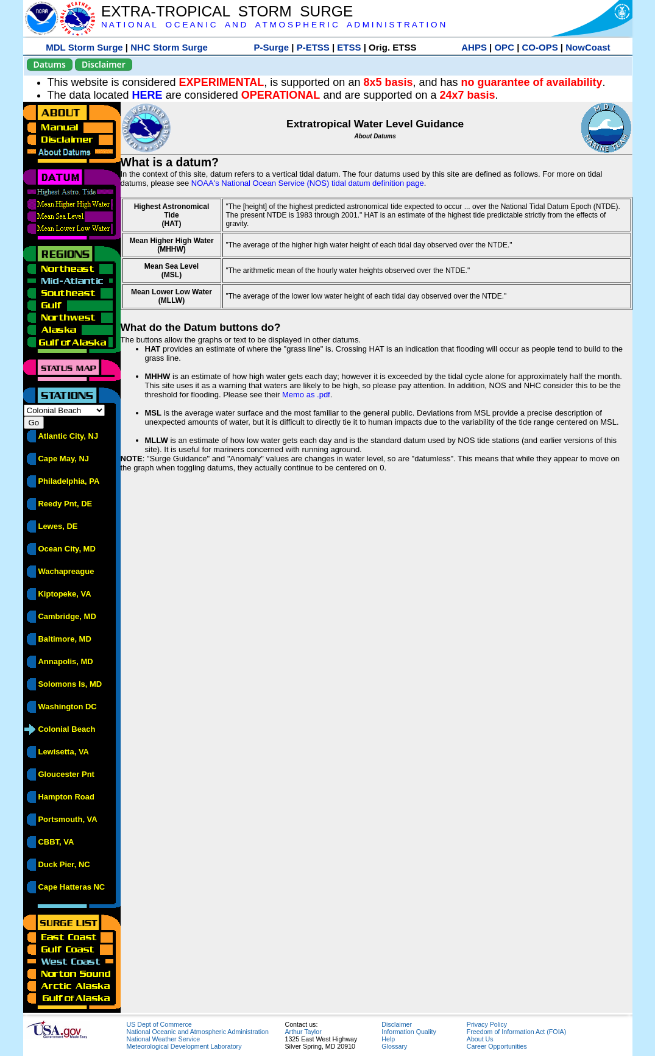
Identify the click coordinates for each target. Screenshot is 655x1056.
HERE (147, 95)
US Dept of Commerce (159, 1024)
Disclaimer (104, 64)
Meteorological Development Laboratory (184, 1046)
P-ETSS (313, 47)
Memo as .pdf (306, 394)
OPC (504, 47)
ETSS (349, 47)
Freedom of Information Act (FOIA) (516, 1031)
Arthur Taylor (303, 1031)
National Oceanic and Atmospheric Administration (198, 1031)
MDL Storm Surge (84, 47)
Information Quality (408, 1031)
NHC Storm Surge (169, 47)
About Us (480, 1039)
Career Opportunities (497, 1046)
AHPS (474, 47)
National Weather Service (163, 1039)
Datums (50, 64)
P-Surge (271, 47)
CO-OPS (540, 47)
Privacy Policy (487, 1024)
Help (388, 1039)
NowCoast (587, 47)
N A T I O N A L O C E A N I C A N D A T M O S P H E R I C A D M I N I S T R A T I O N (273, 24)
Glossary (394, 1046)
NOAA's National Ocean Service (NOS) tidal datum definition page (307, 183)
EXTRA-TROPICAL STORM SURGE (227, 11)
